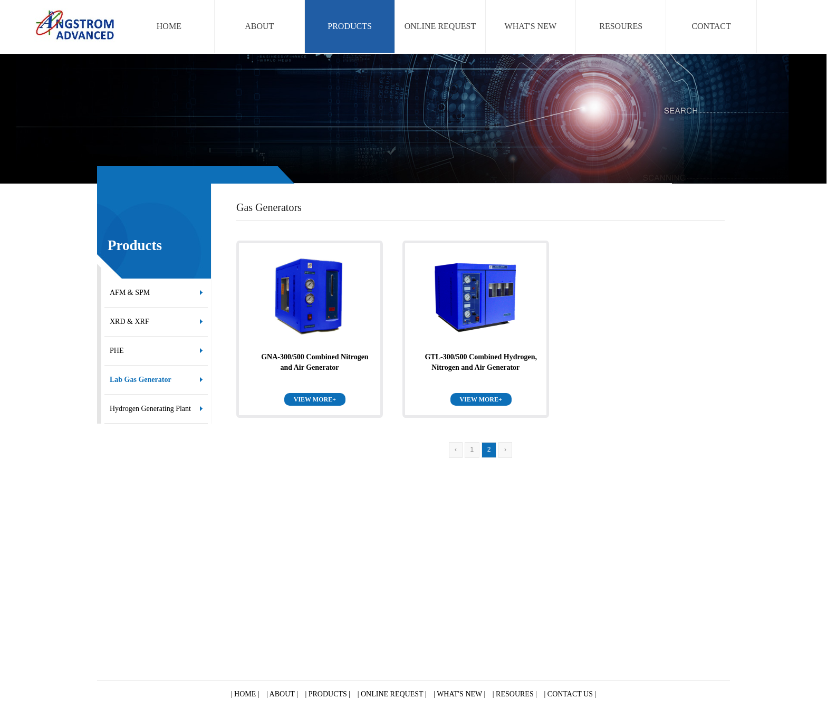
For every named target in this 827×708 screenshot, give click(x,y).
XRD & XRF (129, 322)
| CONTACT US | (570, 694)
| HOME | (245, 694)
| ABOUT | (282, 694)
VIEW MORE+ (315, 399)
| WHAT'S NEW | (459, 694)
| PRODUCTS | (327, 694)
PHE (116, 351)
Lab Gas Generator (140, 380)
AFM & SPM (130, 292)
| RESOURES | (515, 694)
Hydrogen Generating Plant (150, 409)
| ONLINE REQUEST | (392, 694)
